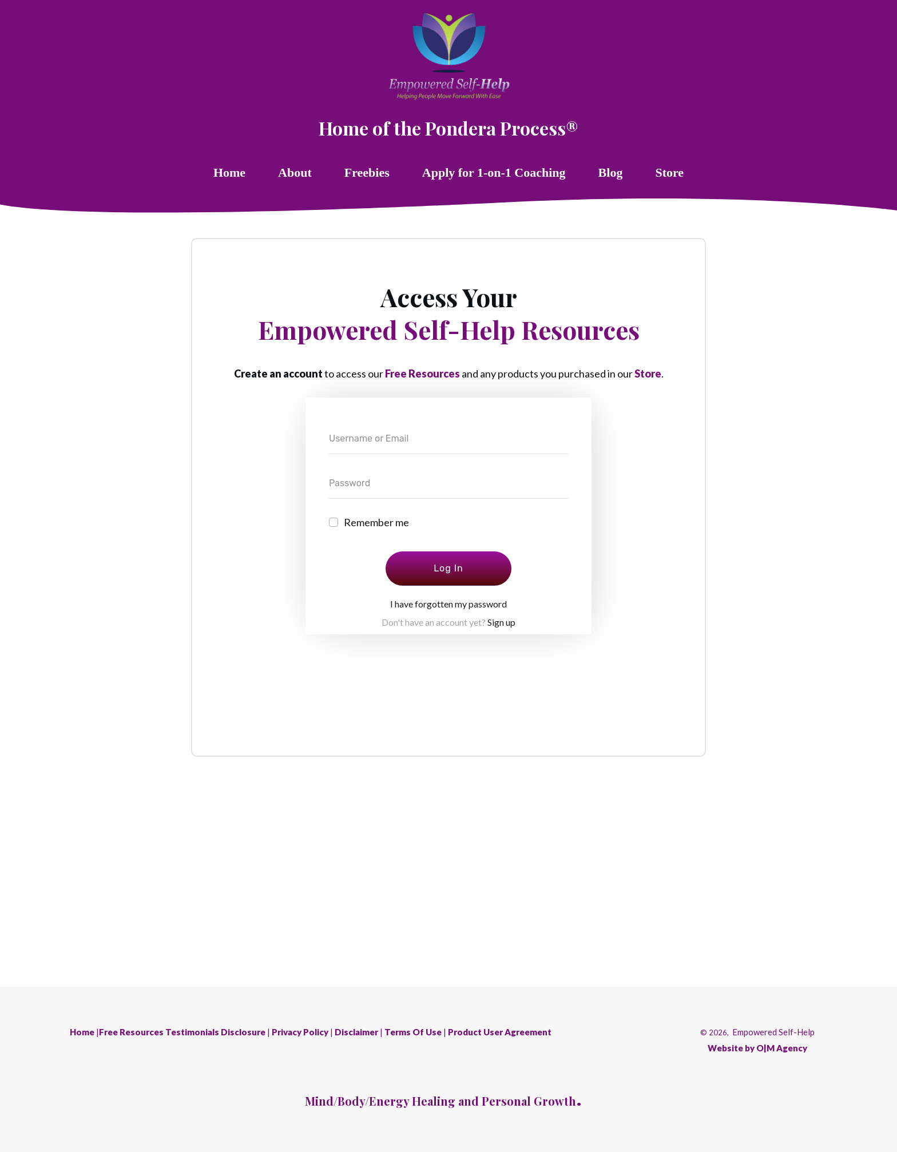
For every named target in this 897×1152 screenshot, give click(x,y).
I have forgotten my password (448, 603)
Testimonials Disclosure (215, 1032)
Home (82, 1032)
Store (647, 373)
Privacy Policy (300, 1032)
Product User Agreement (499, 1032)
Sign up (501, 622)
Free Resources (422, 373)
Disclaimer (356, 1032)
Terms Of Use (413, 1032)
